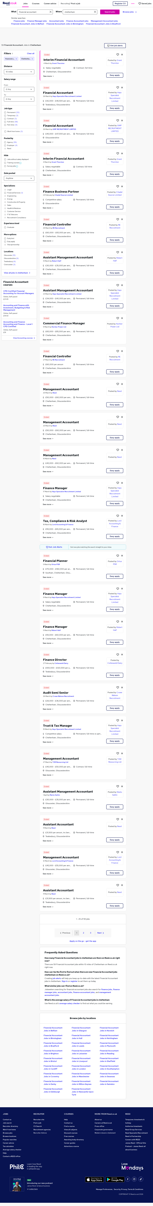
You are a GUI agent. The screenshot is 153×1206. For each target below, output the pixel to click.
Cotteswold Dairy (61, 663)
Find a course (69, 1126)
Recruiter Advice (40, 1133)
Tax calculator (8, 1146)
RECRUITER (38, 1114)
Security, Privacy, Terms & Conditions (128, 1192)
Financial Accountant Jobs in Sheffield (109, 1059)
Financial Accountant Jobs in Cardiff (53, 1067)
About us (98, 1119)
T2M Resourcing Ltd (60, 762)
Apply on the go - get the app (83, 941)
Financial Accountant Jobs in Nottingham (109, 1037)
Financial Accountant (13, 45)
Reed (55, 393)
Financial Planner (55, 561)
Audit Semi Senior (55, 693)
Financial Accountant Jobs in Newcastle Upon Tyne (82, 1092)
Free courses (69, 1136)
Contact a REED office (11, 1156)
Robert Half (56, 261)
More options (10, 234)
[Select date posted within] (19, 178)
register (73, 981)
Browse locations (9, 1136)
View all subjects (70, 1129)
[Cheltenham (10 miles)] (27, 59)
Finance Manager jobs (37, 21)
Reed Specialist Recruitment (136, 1133)
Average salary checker (12, 1150)
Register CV (120, 3)
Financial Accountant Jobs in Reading (109, 1052)
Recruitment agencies (42, 1129)
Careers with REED (132, 1140)
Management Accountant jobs (104, 21)
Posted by (8, 138)
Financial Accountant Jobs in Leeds (81, 1044)
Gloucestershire (11, 258)
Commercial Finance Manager (64, 323)
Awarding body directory (74, 1140)
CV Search (37, 1126)
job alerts (57, 978)
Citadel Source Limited (64, 195)
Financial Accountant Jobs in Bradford (103, 24)
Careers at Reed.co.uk (103, 1123)
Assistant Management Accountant (68, 257)
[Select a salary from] (19, 89)
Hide (6, 155)
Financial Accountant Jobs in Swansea (109, 1075)
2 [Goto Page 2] (83, 933)
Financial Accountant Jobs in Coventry (53, 1075)
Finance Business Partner (61, 191)
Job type (8, 108)
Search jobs (110, 12)
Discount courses (70, 1133)
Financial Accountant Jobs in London (81, 1067)
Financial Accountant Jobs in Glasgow (81, 1029)
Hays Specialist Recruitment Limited (67, 96)
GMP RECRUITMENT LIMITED (64, 129)
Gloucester (10, 255)
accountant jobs (65, 992)
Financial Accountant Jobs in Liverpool (81, 1059)
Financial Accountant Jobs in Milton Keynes (81, 1082)
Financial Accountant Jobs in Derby (53, 1082)
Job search (7, 1123)
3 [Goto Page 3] (90, 933)
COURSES (68, 1114)
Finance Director (55, 660)
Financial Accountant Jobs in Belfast (27, 24)
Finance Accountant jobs (77, 21)
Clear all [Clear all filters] (30, 53)
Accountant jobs (56, 21)
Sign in (65, 981)
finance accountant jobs (84, 992)
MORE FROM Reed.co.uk (106, 1114)
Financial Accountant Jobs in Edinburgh (53, 1090)
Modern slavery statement (105, 1133)
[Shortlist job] (117, 54)
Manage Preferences (104, 1192)
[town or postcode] (80, 12)
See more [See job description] (48, 76)
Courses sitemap (70, 1150)
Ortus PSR (56, 564)
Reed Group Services (133, 1129)
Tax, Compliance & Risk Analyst (65, 521)
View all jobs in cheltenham (17, 273)
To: (5, 95)
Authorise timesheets (133, 1126)
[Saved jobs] (145, 3)
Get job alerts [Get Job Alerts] (115, 45)
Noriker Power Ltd (59, 327)
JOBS (5, 1114)
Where (59, 11)
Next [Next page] (100, 933)
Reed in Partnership (133, 1136)
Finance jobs (19, 21)
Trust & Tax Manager (57, 725)
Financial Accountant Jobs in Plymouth (109, 1044)
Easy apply (115, 75)
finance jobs (106, 989)
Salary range (10, 79)
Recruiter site (38, 1119)
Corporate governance (104, 1129)
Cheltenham (35, 45)
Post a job (37, 1123)
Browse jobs (130, 12)
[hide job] (122, 54)
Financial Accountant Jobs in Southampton (109, 1067)
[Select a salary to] (19, 99)
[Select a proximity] (19, 71)
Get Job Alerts (54, 547)
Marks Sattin (55, 795)
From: (6, 85)
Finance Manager (55, 488)
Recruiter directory (10, 1126)
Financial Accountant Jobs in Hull (81, 1037)
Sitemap (6, 1160)
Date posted (9, 173)
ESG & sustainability (133, 1153)
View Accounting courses (24, 338)
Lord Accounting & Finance (62, 524)
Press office (99, 1126)
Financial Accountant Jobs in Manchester (81, 1075)
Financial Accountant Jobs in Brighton (53, 1052)
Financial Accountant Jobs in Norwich (109, 1029)
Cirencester (9, 264)
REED (127, 1114)
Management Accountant (61, 389)
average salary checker (69, 1003)
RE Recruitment (59, 228)
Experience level (11, 223)
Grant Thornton (58, 63)
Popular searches (10, 1140)
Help (5, 1153)
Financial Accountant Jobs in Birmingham (65, 24)
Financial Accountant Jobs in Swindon (109, 1082)
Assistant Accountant (58, 824)
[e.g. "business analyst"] (35, 12)
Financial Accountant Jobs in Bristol (53, 1059)
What (13, 11)
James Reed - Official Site (135, 1143)
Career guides (69, 1143)
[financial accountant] (11, 59)
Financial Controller (57, 224)
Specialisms (9, 186)
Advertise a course (71, 1146)
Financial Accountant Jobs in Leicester (81, 1052)
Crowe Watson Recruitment (63, 696)
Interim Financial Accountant (64, 60)
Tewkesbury (10, 261)
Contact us (7, 1119)
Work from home (9, 1129)
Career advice (8, 1143)
